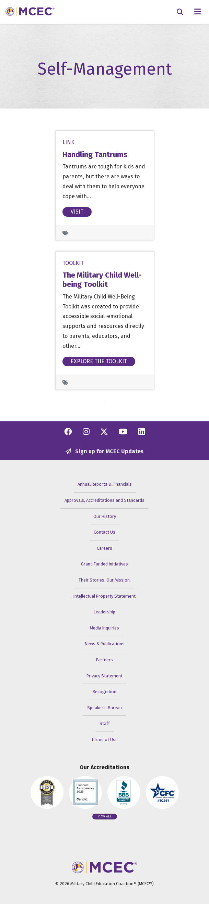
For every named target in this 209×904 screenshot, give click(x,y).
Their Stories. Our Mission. (105, 580)
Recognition (104, 691)
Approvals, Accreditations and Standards (104, 500)
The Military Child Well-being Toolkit (102, 279)
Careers (104, 548)
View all (105, 816)
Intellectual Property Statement (104, 596)
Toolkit (73, 263)
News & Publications (105, 643)
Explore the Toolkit (99, 361)
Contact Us (104, 532)
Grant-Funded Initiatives (104, 563)
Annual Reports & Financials (105, 484)
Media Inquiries (104, 628)
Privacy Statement (104, 675)
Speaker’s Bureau (104, 707)
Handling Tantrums (94, 154)
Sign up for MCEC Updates (104, 451)
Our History (104, 516)
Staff (105, 723)
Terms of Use (104, 739)
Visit (77, 211)
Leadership (104, 611)
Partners (104, 659)
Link (68, 142)
